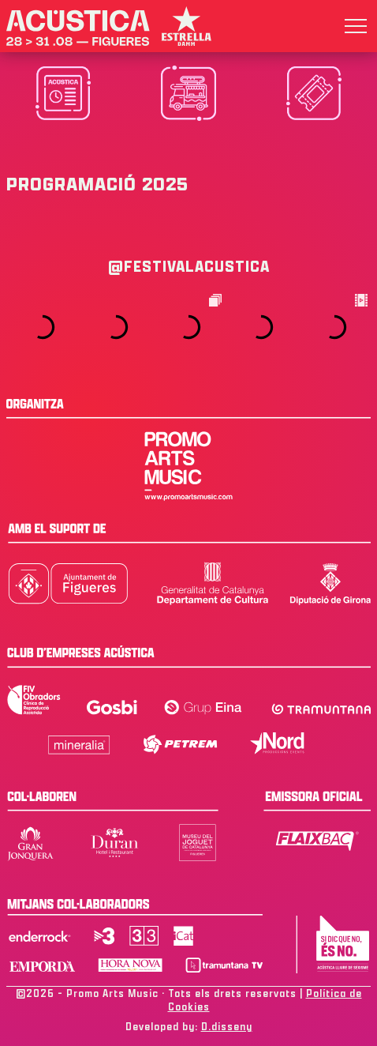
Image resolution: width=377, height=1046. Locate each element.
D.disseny (226, 1026)
